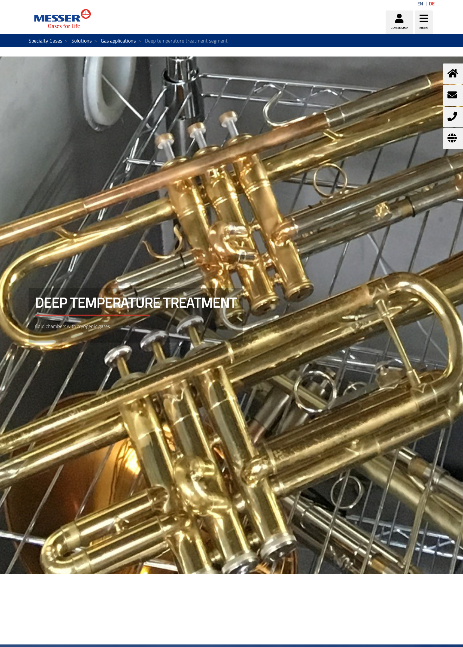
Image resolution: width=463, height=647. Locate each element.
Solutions (81, 40)
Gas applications (118, 40)
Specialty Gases (45, 40)
